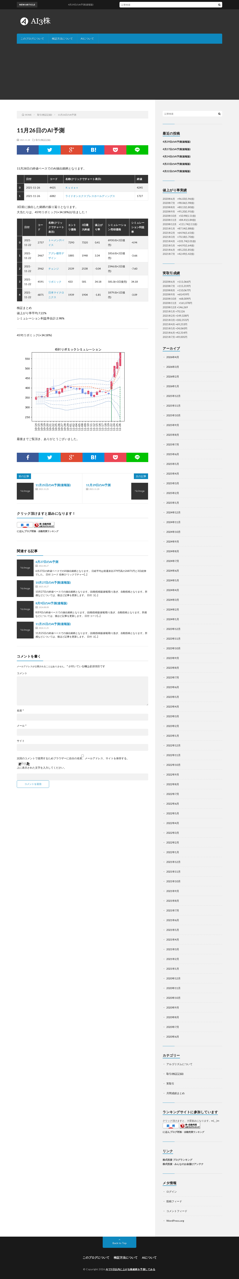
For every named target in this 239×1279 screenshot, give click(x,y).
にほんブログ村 (25, 531)
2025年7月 (172, 444)
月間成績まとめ (175, 1093)
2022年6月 (172, 803)
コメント (22, 673)
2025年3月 (172, 483)
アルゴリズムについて (179, 1064)
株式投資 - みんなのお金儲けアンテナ (183, 1164)
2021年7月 (172, 910)
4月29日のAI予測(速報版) (176, 141)
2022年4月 (172, 823)
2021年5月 (172, 929)
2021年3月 (172, 949)
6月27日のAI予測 (46, 561)
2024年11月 (173, 522)
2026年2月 (172, 376)
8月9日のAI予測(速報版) (51, 603)
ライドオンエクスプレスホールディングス (90, 196)
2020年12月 (173, 978)
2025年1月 (172, 502)
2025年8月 (172, 434)
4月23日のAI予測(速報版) (176, 163)
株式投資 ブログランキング (177, 1159)
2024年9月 (172, 541)
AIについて (87, 38)
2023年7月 (172, 677)
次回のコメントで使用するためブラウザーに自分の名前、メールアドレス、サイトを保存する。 (73, 758)
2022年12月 (173, 745)
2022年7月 (172, 793)
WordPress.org (175, 1220)
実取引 (170, 1083)
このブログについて (32, 38)
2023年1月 (172, 735)
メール (22, 725)
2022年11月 (173, 755)
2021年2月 (172, 959)
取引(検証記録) (43, 140)
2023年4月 (172, 706)
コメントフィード (176, 1211)
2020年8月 (172, 1017)
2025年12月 (173, 395)
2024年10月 (173, 531)
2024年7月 (172, 560)
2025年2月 (172, 493)
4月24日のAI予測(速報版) (176, 156)
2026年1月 (172, 386)
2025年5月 (172, 463)
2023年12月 (173, 628)
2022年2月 (172, 842)
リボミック (54, 281)
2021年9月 (172, 891)
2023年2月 (172, 726)
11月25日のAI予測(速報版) (53, 485)
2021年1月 (172, 968)
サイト (21, 740)
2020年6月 (172, 1036)
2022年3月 (172, 832)
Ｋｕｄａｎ (71, 187)
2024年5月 (172, 580)
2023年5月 (172, 696)
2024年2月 (172, 609)
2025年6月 (172, 454)
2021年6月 (172, 920)
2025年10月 (173, 415)
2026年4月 (172, 357)
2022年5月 (172, 813)
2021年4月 (172, 939)
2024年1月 (172, 619)
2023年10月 (173, 648)
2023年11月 (173, 638)
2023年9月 (172, 658)
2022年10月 (173, 764)
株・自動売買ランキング (46, 531)
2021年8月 (172, 900)
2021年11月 (173, 871)
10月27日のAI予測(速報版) (53, 582)
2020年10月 (173, 997)
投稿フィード (174, 1201)
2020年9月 (172, 1007)
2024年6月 (172, 570)
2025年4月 (172, 473)
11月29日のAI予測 (98, 485)
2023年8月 (172, 667)
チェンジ (53, 268)
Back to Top (120, 1243)
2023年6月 (172, 687)
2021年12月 (173, 861)
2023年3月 (172, 716)
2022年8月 (172, 784)
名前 (20, 710)
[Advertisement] (119, 72)
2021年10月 (173, 881)
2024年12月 (173, 512)
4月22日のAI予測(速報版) (176, 171)
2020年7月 (172, 1026)
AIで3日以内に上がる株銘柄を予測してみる (130, 1269)
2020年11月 (173, 988)
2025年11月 (173, 405)
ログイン (171, 1191)
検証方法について (62, 38)
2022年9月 (172, 774)
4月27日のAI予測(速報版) (176, 149)
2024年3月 (172, 599)
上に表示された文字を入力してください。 (41, 767)
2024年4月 (172, 590)
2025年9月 (172, 425)
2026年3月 (172, 366)
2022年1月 (172, 852)
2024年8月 (172, 551)
